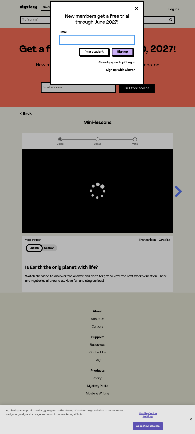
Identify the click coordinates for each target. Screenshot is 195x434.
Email (63, 32)
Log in (130, 62)
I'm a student (94, 51)
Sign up (122, 51)
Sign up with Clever (120, 70)
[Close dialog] (136, 9)
